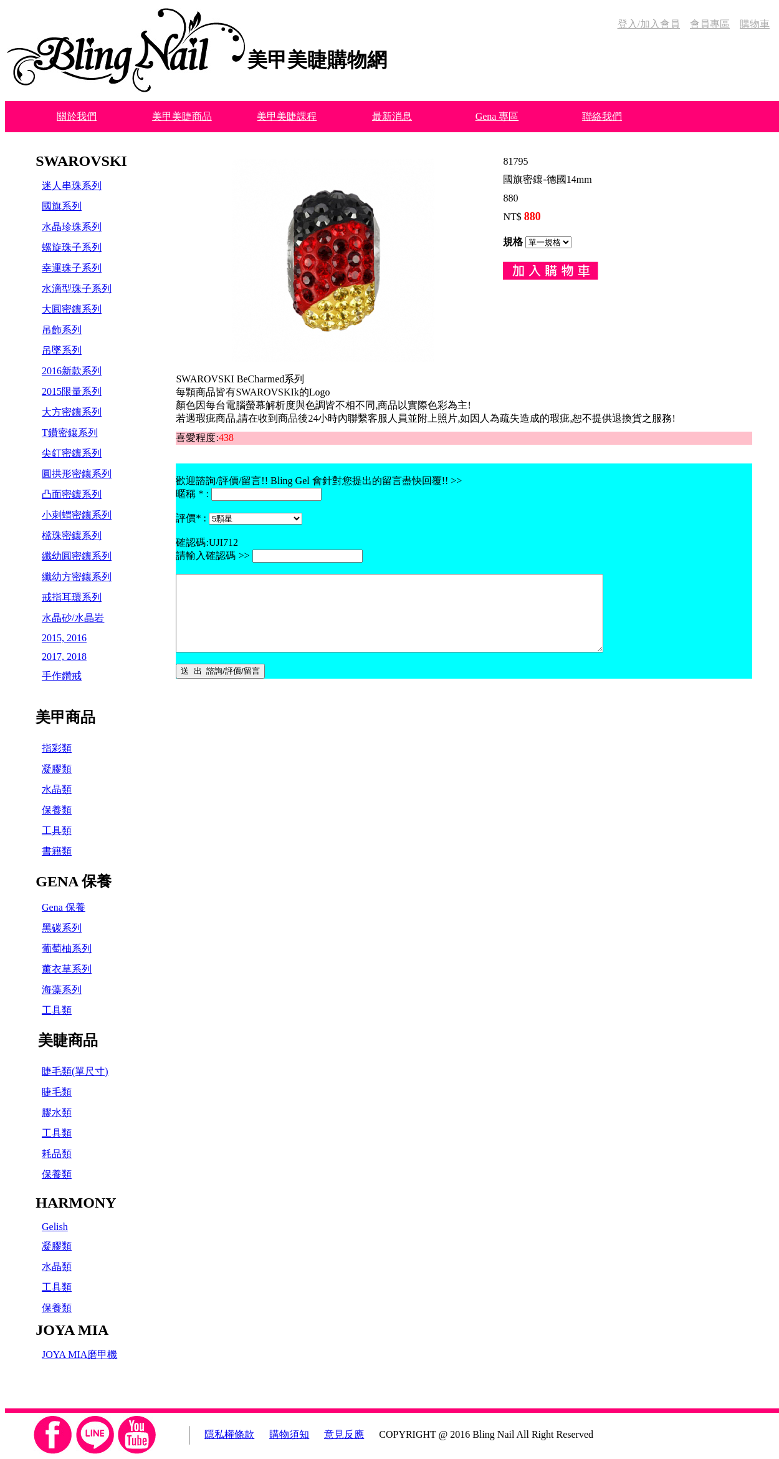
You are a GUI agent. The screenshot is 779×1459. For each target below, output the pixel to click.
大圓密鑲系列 (72, 309)
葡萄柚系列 (67, 948)
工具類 (57, 830)
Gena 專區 (497, 116)
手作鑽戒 (62, 676)
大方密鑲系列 (72, 412)
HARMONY (76, 1203)
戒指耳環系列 (72, 597)
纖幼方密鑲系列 (77, 576)
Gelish (55, 1226)
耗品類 (57, 1153)
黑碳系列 (62, 928)
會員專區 (710, 24)
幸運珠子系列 (72, 268)
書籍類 (57, 851)
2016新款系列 (72, 371)
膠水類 (57, 1112)
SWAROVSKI (81, 161)
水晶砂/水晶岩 (73, 618)
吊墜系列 (62, 350)
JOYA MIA (72, 1330)
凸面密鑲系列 (72, 494)
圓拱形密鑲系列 (77, 473)
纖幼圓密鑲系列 (77, 556)
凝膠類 (57, 768)
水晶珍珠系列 (72, 226)
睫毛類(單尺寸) (75, 1071)
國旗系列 (62, 206)
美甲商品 (65, 717)
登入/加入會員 (649, 24)
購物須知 (289, 1434)
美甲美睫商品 (182, 116)
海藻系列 (62, 989)
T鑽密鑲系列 (70, 432)
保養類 (57, 810)
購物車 (755, 24)
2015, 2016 (64, 638)
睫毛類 (57, 1092)
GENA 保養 (74, 881)
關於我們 (77, 116)
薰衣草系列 (67, 969)
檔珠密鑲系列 (72, 535)
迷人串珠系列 (72, 185)
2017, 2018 (64, 656)
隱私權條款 (229, 1434)
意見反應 (344, 1434)
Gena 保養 (63, 907)
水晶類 (57, 789)
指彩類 (57, 748)
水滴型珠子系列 (77, 288)
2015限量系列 (72, 391)
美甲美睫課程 (287, 116)
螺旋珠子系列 (72, 247)
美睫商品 (68, 1040)
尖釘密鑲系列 (72, 453)
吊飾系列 (62, 329)
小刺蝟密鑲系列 (77, 515)
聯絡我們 (602, 116)
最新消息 (392, 116)
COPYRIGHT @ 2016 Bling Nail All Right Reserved (486, 1434)
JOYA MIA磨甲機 (79, 1354)
